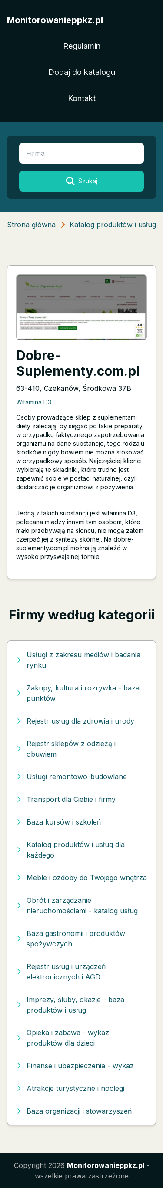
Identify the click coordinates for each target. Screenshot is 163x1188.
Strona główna (31, 224)
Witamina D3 (33, 402)
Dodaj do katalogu (81, 72)
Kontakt (82, 98)
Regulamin (81, 45)
